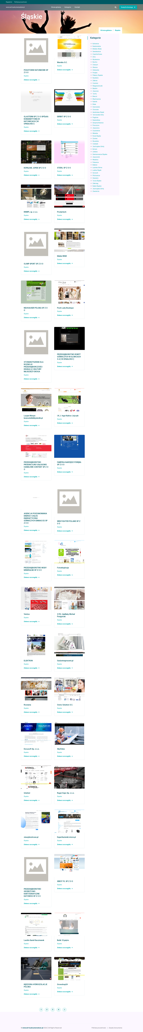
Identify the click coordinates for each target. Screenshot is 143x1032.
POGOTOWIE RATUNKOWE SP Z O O (36, 71)
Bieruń (95, 96)
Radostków (96, 120)
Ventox (27, 614)
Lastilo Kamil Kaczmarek (34, 940)
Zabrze (95, 80)
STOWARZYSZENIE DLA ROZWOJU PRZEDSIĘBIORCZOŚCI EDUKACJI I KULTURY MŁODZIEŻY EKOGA (33, 367)
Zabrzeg (95, 183)
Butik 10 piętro (63, 940)
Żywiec (95, 138)
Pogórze (95, 117)
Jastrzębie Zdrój (98, 189)
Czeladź (95, 144)
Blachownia (97, 99)
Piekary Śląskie (98, 75)
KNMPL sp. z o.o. (31, 212)
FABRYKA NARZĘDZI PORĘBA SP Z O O (69, 463)
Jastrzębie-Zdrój (98, 146)
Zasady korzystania (115, 1028)
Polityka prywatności (20, 2)
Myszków (96, 141)
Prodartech (61, 212)
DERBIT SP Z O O (64, 116)
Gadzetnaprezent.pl (65, 661)
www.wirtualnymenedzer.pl (12, 7)
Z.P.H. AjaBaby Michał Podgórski (66, 615)
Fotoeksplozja (63, 568)
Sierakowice (97, 51)
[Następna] (64, 1009)
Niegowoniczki (98, 86)
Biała (94, 104)
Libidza (95, 152)
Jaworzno (96, 128)
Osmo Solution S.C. (65, 705)
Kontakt (77, 7)
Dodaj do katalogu (128, 7)
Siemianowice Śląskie (100, 154)
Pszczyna (96, 125)
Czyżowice (96, 131)
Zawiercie (96, 191)
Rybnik (95, 101)
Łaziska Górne (97, 167)
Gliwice (95, 67)
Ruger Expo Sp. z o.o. (65, 793)
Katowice (96, 44)
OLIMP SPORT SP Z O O (33, 264)
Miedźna (95, 160)
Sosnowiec (96, 107)
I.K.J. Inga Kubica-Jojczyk (67, 416)
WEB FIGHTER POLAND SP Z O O (68, 522)
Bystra (95, 62)
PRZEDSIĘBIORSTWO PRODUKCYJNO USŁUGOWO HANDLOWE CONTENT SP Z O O (36, 466)
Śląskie (117, 30)
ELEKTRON (28, 661)
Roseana (27, 705)
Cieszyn (95, 65)
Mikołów (95, 133)
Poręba (95, 73)
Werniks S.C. (62, 62)
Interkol (27, 793)
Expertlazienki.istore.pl (66, 837)
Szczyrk (95, 173)
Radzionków (97, 46)
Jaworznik (96, 157)
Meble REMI (62, 256)
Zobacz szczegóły (31, 80)
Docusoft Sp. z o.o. (31, 749)
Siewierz (95, 178)
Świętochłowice (98, 123)
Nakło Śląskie (97, 186)
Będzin (95, 88)
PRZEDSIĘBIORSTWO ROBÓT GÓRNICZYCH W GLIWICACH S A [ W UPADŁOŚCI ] (69, 356)
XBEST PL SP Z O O (65, 881)
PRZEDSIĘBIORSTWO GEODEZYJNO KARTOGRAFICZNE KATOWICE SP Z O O (32, 892)
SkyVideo (61, 749)
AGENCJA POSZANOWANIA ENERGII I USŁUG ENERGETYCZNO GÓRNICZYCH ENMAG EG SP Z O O (35, 518)
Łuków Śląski (97, 170)
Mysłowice (96, 59)
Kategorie (68, 7)
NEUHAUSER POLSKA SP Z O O (36, 309)
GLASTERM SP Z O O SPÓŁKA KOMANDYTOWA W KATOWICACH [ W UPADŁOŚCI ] (36, 120)
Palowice (96, 162)
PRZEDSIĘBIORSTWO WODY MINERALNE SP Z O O (35, 569)
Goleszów (96, 70)
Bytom (95, 149)
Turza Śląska (97, 181)
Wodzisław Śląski (98, 112)
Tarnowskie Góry (98, 115)
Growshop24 (62, 984)
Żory (94, 57)
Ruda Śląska (97, 136)
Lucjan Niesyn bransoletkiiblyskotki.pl (33, 417)
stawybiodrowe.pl (31, 837)
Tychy (95, 94)
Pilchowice (96, 175)
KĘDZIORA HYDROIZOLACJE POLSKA (35, 985)
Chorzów (96, 109)
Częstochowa (97, 54)
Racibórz (95, 78)
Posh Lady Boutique (65, 308)
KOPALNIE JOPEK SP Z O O (35, 168)
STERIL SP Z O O (64, 168)
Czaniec (95, 83)
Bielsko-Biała (97, 49)
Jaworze (95, 91)
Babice (95, 165)
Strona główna (56, 7)
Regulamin (9, 2)
